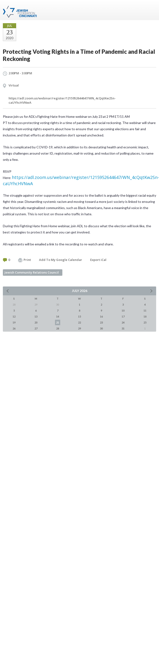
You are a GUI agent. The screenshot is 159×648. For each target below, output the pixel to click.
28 (57, 328)
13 (36, 316)
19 (14, 322)
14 (57, 316)
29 (79, 328)
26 (14, 328)
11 (145, 310)
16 (101, 316)
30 (101, 328)
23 (101, 322)
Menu (150, 10)
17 (123, 316)
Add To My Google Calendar (60, 260)
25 (145, 322)
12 (14, 316)
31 (123, 328)
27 (36, 328)
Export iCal (98, 260)
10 (123, 310)
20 (36, 322)
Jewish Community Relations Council (32, 272)
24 (123, 322)
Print (24, 260)
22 (79, 322)
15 (79, 316)
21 (57, 322)
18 (145, 316)
